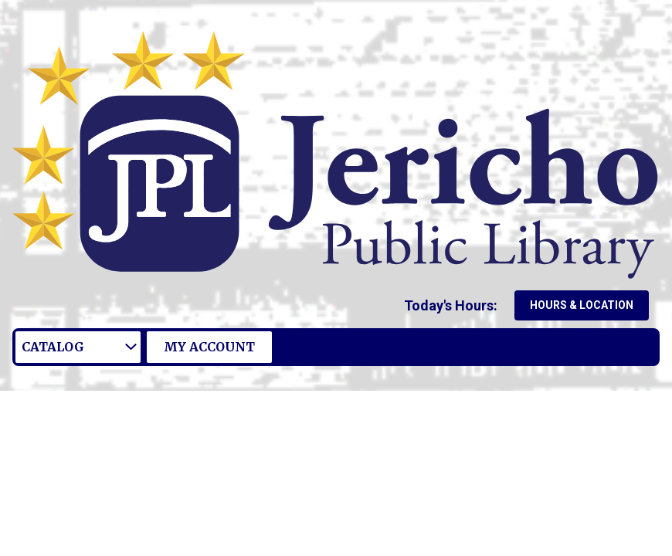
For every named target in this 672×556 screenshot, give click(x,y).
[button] (454, 305)
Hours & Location (581, 305)
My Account (209, 346)
